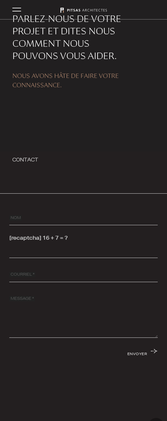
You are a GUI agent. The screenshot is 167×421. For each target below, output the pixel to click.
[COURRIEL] (83, 274)
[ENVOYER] (142, 353)
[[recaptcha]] (83, 250)
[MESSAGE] (83, 314)
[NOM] (83, 217)
